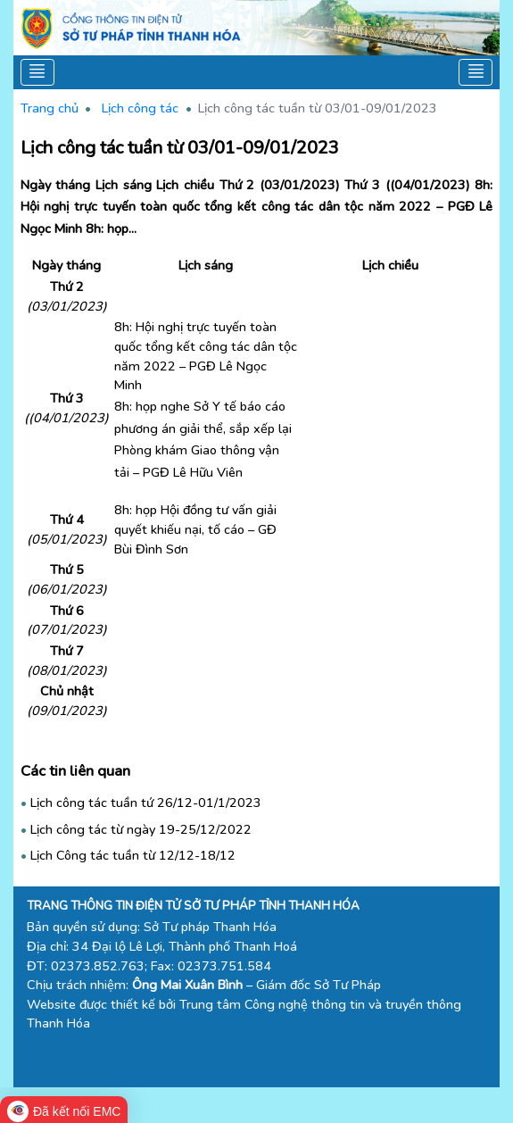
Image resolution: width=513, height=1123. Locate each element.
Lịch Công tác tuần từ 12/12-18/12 (133, 855)
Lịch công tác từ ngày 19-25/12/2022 (141, 829)
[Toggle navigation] (38, 72)
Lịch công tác (140, 108)
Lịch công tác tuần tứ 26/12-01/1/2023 (145, 802)
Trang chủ (50, 108)
